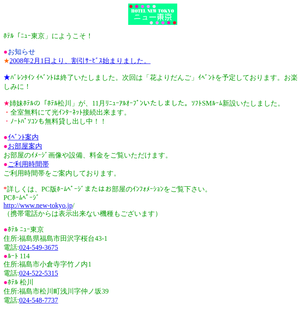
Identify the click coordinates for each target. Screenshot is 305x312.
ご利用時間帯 (28, 164)
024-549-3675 (38, 247)
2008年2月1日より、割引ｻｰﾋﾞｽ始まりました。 (80, 60)
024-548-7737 (38, 300)
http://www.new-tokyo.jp (38, 205)
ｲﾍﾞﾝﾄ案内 (23, 137)
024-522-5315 (38, 273)
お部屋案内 (25, 146)
